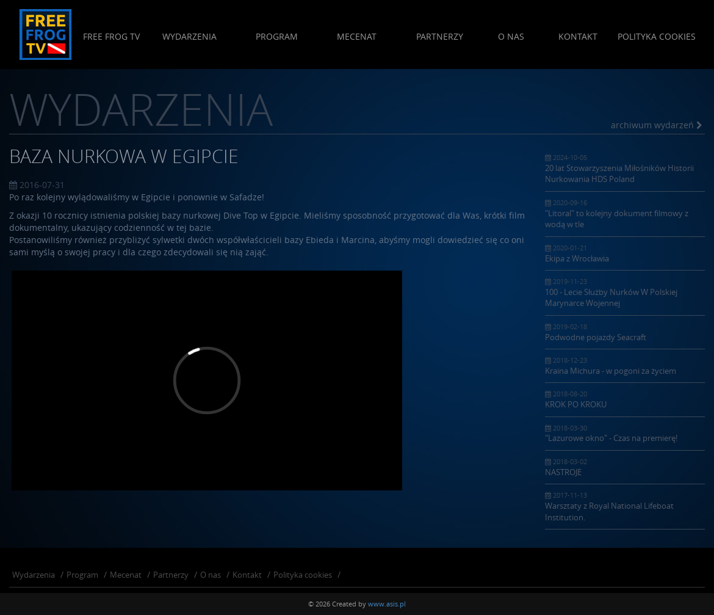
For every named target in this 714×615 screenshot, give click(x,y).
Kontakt (577, 36)
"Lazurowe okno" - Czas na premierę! (625, 433)
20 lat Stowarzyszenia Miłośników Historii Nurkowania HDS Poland (625, 168)
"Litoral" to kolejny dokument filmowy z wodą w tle (625, 214)
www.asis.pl (387, 603)
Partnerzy (439, 36)
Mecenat (357, 36)
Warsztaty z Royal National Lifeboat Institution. (625, 506)
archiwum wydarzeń (656, 125)
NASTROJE (625, 467)
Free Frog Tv (111, 36)
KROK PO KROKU (625, 399)
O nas (510, 36)
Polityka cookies (657, 36)
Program (276, 36)
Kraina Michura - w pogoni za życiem (625, 365)
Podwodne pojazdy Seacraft (625, 332)
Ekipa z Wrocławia (625, 253)
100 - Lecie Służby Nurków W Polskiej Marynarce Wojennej (625, 292)
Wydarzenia (189, 36)
